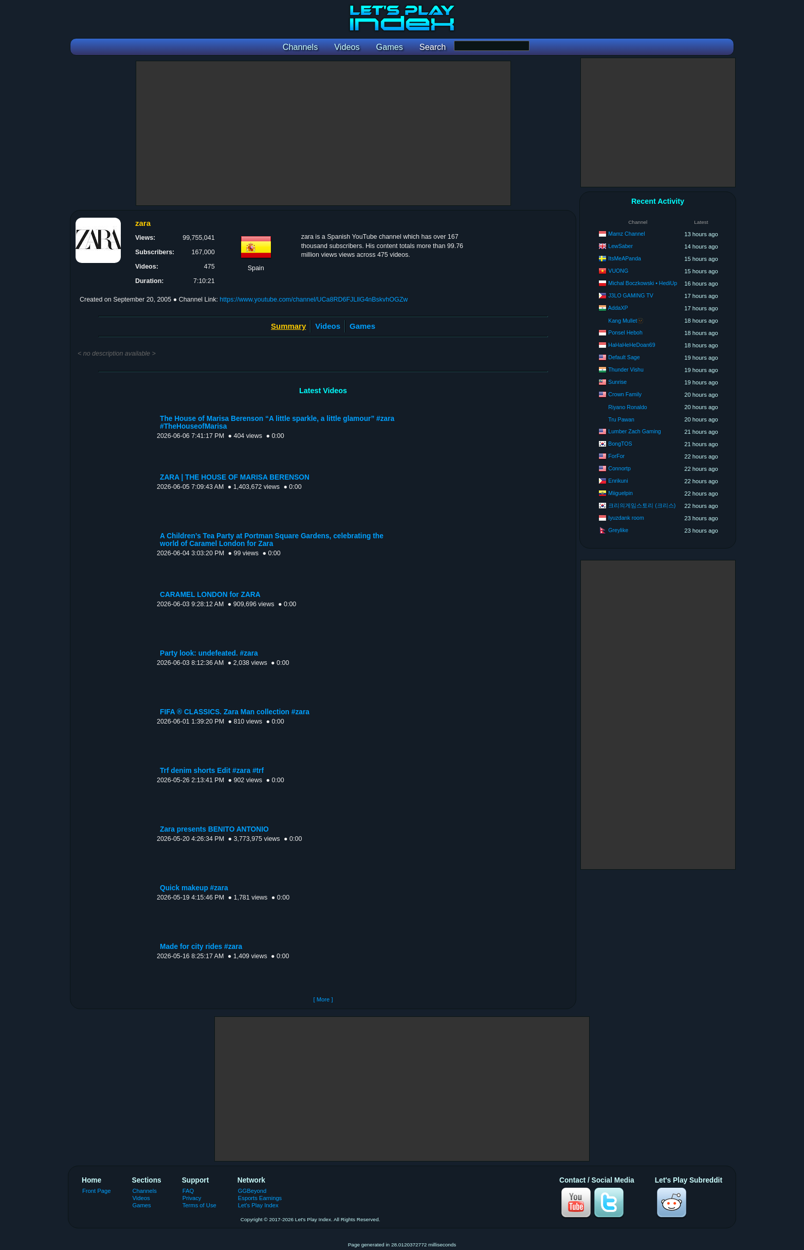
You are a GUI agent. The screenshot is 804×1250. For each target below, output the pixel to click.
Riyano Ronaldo (627, 407)
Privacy (192, 1198)
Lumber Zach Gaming (634, 431)
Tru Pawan (621, 419)
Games (362, 326)
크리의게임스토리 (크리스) (641, 505)
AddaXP (618, 308)
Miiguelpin (620, 493)
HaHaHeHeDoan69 (631, 345)
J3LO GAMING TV (630, 295)
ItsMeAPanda (624, 258)
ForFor (616, 456)
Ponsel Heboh (625, 332)
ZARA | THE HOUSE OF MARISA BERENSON (234, 477)
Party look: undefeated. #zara (209, 653)
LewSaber (620, 246)
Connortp (619, 468)
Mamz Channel (626, 234)
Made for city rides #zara (201, 946)
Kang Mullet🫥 (626, 321)
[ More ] (323, 999)
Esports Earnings (260, 1198)
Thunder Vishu (626, 369)
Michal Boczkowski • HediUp (642, 283)
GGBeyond (252, 1191)
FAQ (188, 1191)
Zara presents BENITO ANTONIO (214, 829)
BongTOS (620, 444)
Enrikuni (618, 481)
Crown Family (625, 394)
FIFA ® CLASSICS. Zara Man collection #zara (234, 712)
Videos (327, 326)
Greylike (618, 530)
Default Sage (623, 357)
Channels (145, 1191)
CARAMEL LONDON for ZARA (210, 594)
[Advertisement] (323, 133)
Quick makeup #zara (194, 888)
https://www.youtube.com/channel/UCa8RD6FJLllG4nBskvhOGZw (314, 299)
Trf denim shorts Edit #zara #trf (212, 770)
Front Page (96, 1191)
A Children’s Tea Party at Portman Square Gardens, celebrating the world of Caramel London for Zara (271, 540)
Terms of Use (199, 1205)
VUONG (618, 271)
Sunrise (617, 382)
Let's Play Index (258, 1205)
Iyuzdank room (626, 518)
